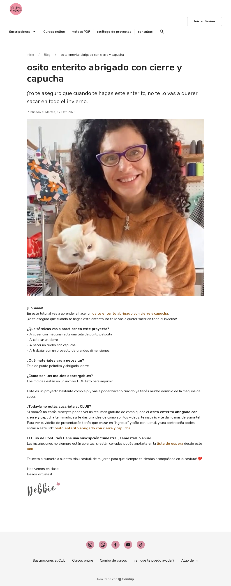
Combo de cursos (113, 560)
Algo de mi (189, 560)
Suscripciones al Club (49, 560)
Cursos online (82, 560)
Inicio (30, 55)
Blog (47, 55)
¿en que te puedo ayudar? (154, 560)
